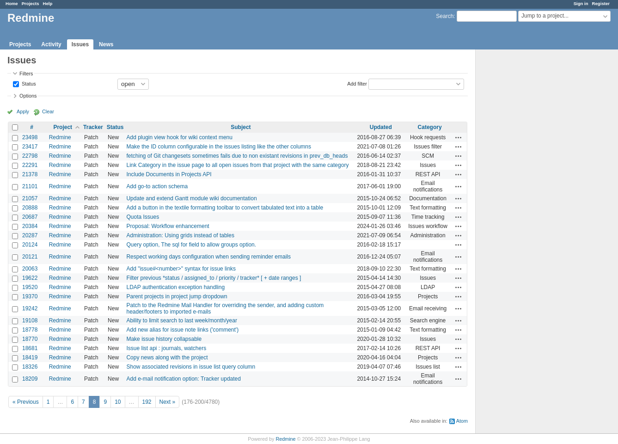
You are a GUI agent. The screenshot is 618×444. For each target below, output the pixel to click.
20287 (29, 235)
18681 (29, 348)
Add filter (357, 83)
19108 (29, 320)
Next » (167, 402)
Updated (381, 127)
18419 (29, 357)
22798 (29, 156)
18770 (29, 339)
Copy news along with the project (167, 357)
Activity (51, 44)
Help (48, 3)
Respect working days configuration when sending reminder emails (208, 256)
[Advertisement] (522, 194)
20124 (29, 244)
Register (601, 3)
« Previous (25, 402)
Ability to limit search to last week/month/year (181, 320)
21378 (29, 174)
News (106, 44)
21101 (29, 186)
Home (12, 3)
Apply (23, 111)
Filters (26, 73)
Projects (30, 3)
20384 (29, 226)
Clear (48, 111)
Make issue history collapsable (164, 339)
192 (147, 402)
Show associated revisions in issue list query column (190, 367)
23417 (29, 146)
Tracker (93, 127)
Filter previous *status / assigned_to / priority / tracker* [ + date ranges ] (213, 278)
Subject (241, 127)
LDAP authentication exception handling (175, 287)
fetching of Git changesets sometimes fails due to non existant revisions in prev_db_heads (237, 156)
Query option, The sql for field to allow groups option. (191, 244)
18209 (29, 379)
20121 (29, 256)
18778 (29, 330)
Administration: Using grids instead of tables (180, 235)
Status (28, 83)
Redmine (60, 137)
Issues (80, 44)
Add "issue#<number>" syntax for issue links (181, 268)
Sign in (581, 3)
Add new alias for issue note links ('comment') (182, 330)
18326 (29, 367)
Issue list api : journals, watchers (166, 348)
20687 (29, 217)
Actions (458, 137)
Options (28, 96)
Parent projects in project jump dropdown (176, 296)
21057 (29, 198)
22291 (29, 165)
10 (118, 402)
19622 (29, 278)
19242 (29, 308)
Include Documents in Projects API (168, 174)
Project (62, 127)
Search (444, 16)
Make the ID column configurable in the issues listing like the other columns (218, 146)
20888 (29, 207)
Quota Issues (142, 217)
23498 (29, 137)
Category (430, 127)
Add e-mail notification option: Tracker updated (183, 379)
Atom (462, 421)
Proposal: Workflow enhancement (167, 226)
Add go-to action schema (157, 186)
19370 (29, 296)
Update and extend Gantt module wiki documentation (191, 198)
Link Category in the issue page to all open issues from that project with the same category (237, 165)
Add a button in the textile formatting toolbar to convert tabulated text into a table (224, 207)
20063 (29, 268)
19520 (29, 287)
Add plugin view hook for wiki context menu (179, 137)
